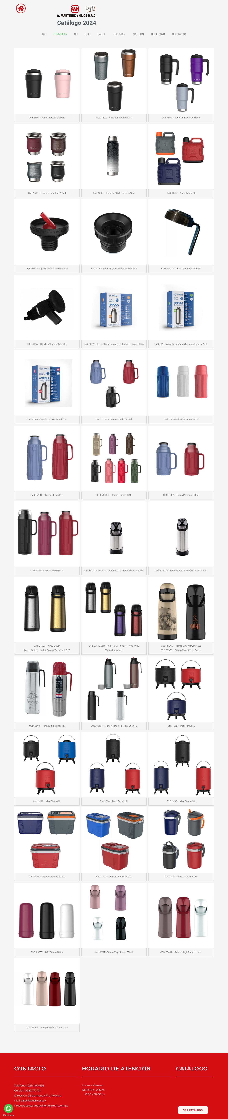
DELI (87, 34)
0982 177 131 (32, 1089)
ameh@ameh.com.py (33, 1098)
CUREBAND (158, 34)
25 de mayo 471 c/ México (45, 1094)
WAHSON (138, 34)
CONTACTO (179, 34)
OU (76, 34)
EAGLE (101, 34)
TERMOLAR (60, 34)
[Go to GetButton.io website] (8, 1115)
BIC (44, 34)
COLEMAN (119, 34)
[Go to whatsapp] (8, 1108)
